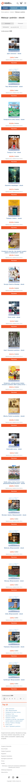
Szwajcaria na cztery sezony (13, 712)
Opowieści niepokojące (12, 716)
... (17, 698)
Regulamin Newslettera (6, 756)
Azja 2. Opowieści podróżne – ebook (14, 350)
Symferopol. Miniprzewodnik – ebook (14, 679)
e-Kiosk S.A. (18, 781)
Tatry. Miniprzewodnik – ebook (14, 86)
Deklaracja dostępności (6, 769)
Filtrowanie (20, 23)
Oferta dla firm (4, 772)
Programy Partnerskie (6, 746)
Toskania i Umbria (10, 717)
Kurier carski (9, 724)
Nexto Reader (4, 748)
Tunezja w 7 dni (10, 714)
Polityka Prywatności (6, 751)
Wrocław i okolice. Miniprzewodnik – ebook (14, 515)
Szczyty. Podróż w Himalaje (13, 722)
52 (20, 698)
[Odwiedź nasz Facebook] (9, 777)
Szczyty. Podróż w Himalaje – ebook (14, 284)
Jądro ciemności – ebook (14, 53)
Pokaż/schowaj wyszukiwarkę (18, 3)
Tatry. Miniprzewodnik (11, 710)
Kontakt (3, 763)
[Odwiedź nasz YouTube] (17, 777)
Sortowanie (7, 23)
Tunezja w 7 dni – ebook (14, 152)
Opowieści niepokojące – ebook (14, 185)
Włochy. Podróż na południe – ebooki (13, 416)
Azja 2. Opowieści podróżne (13, 726)
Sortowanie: (6, 27)
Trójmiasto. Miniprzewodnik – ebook (14, 646)
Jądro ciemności (10, 708)
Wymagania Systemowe (6, 758)
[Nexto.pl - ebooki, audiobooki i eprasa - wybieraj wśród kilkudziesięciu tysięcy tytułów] (6, 3)
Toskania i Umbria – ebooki (14, 218)
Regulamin (3, 753)
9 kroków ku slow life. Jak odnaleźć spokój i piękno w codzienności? (15, 720)
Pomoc (2, 761)
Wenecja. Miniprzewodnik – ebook (14, 581)
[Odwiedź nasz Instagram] (13, 777)
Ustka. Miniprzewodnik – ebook (14, 614)
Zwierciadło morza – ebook (14, 449)
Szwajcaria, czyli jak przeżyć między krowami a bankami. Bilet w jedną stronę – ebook (14, 385)
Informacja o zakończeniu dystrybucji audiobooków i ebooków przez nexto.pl (14, 766)
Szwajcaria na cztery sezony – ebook (14, 119)
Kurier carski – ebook (14, 317)
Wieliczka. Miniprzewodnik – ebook (14, 548)
